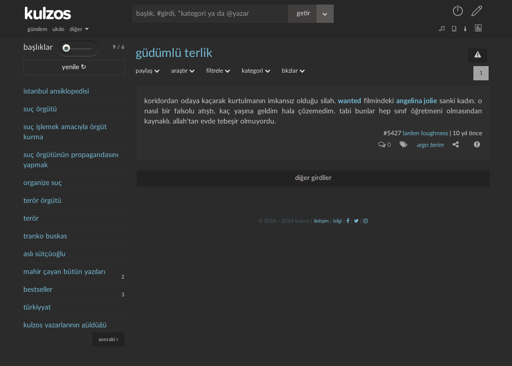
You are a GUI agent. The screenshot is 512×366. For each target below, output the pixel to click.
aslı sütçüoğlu (44, 254)
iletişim (321, 221)
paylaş (147, 71)
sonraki (108, 339)
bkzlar (293, 71)
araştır (183, 71)
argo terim (430, 145)
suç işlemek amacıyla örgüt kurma (65, 132)
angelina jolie (416, 101)
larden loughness (425, 133)
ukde (58, 29)
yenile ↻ (74, 67)
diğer (79, 29)
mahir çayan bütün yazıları (64, 272)
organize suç (42, 183)
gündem (37, 29)
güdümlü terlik (174, 53)
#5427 (392, 133)
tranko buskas (45, 236)
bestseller (37, 289)
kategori (256, 71)
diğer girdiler (313, 178)
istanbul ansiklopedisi (56, 91)
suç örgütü (40, 109)
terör (31, 218)
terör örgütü (42, 200)
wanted (349, 101)
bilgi (337, 221)
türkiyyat (37, 307)
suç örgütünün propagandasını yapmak (70, 160)
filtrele (218, 71)
